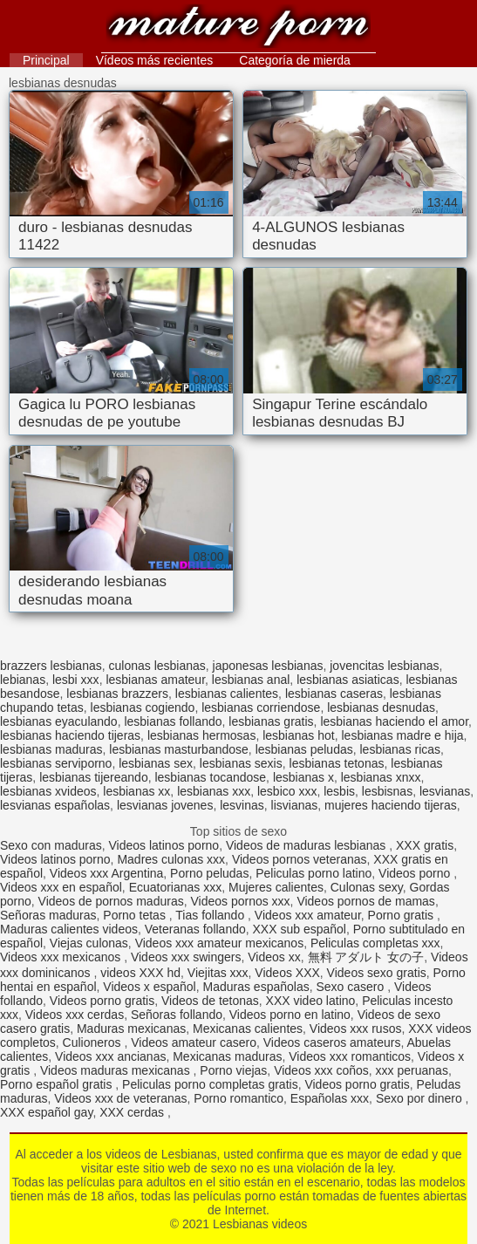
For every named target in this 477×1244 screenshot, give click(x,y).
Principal (46, 60)
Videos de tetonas (210, 1001)
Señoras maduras (48, 915)
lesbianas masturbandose (179, 749)
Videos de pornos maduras (111, 901)
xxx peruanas (412, 1070)
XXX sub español (299, 929)
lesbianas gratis (270, 721)
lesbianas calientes (226, 694)
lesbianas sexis (241, 763)
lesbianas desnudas (381, 707)
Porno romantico (238, 1098)
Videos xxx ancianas (110, 1056)
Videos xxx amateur (308, 915)
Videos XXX (287, 973)
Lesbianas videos (238, 28)
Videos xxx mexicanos (62, 957)
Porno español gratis (57, 1084)
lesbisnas (387, 791)
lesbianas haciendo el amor (394, 721)
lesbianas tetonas (337, 763)
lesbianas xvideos (48, 791)
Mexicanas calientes (248, 1029)
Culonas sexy (366, 887)
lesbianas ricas (400, 749)
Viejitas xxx (218, 973)
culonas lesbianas (157, 666)
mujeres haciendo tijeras (390, 805)
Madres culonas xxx (171, 859)
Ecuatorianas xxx (175, 887)
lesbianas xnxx (381, 777)
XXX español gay (46, 1112)
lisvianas (294, 805)
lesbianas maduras (51, 749)
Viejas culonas (89, 943)
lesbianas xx (136, 791)
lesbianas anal (251, 680)
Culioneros (94, 1042)
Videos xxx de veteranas (120, 1098)
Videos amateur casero (193, 1042)
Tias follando (211, 915)
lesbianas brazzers (117, 694)
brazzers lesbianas (51, 666)
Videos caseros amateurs (332, 1042)
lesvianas (444, 791)
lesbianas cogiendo (143, 707)
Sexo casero (351, 987)
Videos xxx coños (321, 1070)
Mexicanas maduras (227, 1056)
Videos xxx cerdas (74, 1015)
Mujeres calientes (276, 887)
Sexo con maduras (51, 845)
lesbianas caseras (334, 694)
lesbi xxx (75, 680)
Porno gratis (402, 915)
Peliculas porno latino (313, 873)
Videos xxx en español (61, 887)
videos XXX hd (140, 973)
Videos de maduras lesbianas (307, 845)
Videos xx (274, 957)
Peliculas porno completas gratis (210, 1084)
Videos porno (415, 873)
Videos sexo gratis (376, 973)
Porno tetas (136, 915)
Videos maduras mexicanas (117, 1070)
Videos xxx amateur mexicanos (219, 943)
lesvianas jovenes (165, 805)
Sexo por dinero (421, 1098)
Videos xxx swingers (186, 957)
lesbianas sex (156, 763)
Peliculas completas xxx (375, 943)
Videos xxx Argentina (107, 873)
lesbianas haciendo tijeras (70, 735)
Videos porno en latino (290, 1015)
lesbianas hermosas (201, 735)
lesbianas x (303, 777)
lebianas (22, 680)
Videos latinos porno (164, 845)
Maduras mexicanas (131, 1029)
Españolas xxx (329, 1098)
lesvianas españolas (55, 805)
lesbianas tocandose (210, 777)
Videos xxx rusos (356, 1029)
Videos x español (149, 987)
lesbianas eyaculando (59, 721)
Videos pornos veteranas (299, 859)
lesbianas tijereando (93, 777)
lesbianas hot (298, 735)
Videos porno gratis (102, 1001)
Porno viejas (233, 1070)
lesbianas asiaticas (347, 680)
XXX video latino (311, 1001)
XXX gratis (424, 845)
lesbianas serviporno (56, 763)
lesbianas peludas (304, 749)
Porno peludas (209, 873)
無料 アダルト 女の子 (366, 957)
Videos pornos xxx (240, 901)
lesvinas (242, 805)
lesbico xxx (287, 791)
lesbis (339, 791)
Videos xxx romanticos (350, 1056)
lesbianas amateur (155, 680)
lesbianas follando (172, 721)
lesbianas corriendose (260, 707)
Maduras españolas (255, 987)
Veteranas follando (195, 929)
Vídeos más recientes (155, 60)
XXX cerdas (133, 1112)
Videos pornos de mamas (365, 901)
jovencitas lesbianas (384, 666)
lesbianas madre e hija (402, 735)
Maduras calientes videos (69, 929)
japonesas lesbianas (268, 666)
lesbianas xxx (213, 791)
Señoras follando (176, 1015)
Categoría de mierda (295, 60)
